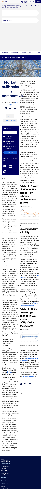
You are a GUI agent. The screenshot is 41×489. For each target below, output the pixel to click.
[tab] (22, 1)
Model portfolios (5, 454)
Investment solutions (6, 450)
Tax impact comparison (7, 471)
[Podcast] (5, 124)
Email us (3, 438)
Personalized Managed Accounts (9, 456)
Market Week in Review (7, 481)
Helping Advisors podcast (7, 485)
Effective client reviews (6, 465)
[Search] (39, 5)
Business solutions (5, 463)
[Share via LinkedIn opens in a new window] (5, 61)
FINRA (9, 324)
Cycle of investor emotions (7, 469)
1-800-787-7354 (5, 440)
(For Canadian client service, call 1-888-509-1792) (13, 442)
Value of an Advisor (5, 467)
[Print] (14, 61)
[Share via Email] (10, 61)
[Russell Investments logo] (5, 1)
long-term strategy (28, 329)
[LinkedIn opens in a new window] (10, 119)
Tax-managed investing (6, 452)
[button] (19, 13)
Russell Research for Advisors (8, 483)
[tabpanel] (20, 27)
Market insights (5, 477)
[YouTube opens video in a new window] (5, 119)
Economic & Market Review (8, 479)
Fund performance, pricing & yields (9, 448)
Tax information (5, 458)
